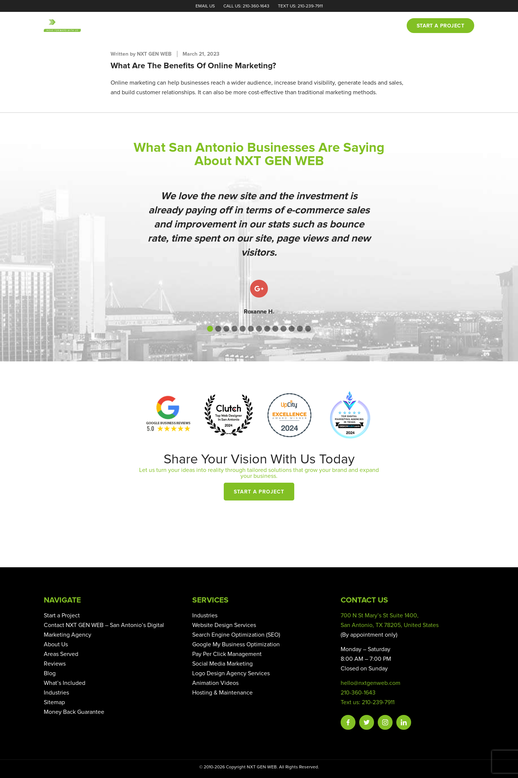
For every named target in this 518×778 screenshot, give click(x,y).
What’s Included (64, 683)
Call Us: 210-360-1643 (246, 6)
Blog (352, 26)
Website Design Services (224, 625)
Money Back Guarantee (74, 712)
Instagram (385, 722)
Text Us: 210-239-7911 (300, 6)
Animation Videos (215, 683)
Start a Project (259, 492)
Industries (56, 693)
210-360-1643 (358, 693)
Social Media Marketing (222, 664)
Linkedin (403, 722)
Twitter (366, 722)
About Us (56, 644)
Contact (383, 26)
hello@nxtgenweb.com (370, 683)
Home (186, 26)
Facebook (348, 722)
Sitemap (54, 702)
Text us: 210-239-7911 (367, 702)
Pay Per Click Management (227, 654)
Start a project (440, 26)
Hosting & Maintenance (222, 693)
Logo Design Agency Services (231, 673)
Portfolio (285, 26)
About (213, 26)
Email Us (205, 6)
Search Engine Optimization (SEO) (236, 635)
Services (246, 26)
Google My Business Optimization (236, 644)
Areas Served (61, 654)
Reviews (322, 26)
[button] (210, 329)
